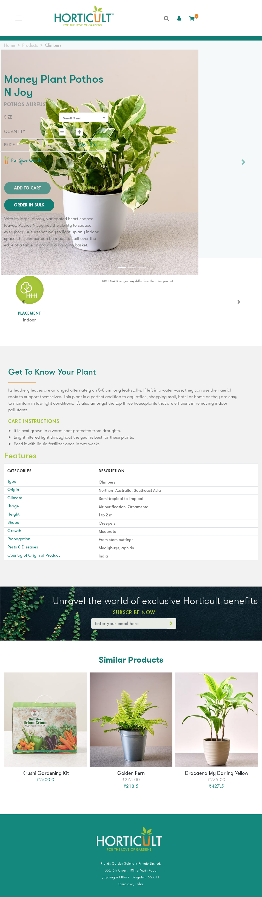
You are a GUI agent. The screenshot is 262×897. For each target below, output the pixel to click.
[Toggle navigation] (18, 18)
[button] (179, 18)
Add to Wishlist (77, 188)
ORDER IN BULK (29, 205)
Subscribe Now (134, 612)
